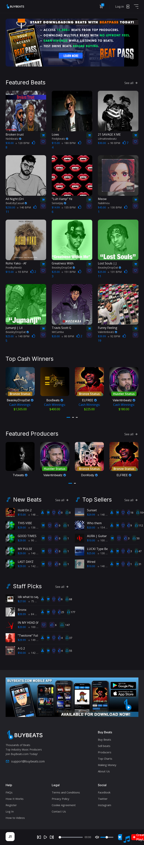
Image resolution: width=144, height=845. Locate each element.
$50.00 (22, 652)
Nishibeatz (13, 138)
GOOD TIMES (27, 535)
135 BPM (68, 207)
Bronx (22, 609)
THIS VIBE (25, 522)
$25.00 (91, 552)
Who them (94, 522)
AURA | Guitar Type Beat (104, 535)
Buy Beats (104, 739)
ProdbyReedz (14, 267)
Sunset (92, 510)
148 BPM (35, 514)
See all (131, 82)
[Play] (45, 837)
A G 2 (21, 648)
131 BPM (115, 271)
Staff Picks (27, 585)
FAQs (9, 792)
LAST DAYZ (25, 561)
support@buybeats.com (25, 761)
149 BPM (35, 639)
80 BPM (68, 336)
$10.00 (91, 540)
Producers (104, 751)
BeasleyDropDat (63, 267)
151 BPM (68, 271)
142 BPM (35, 565)
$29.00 (22, 527)
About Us (104, 771)
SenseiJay (59, 202)
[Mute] (97, 837)
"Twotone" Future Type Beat (38, 635)
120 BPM (22, 142)
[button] (70, 482)
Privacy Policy (60, 798)
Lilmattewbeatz (107, 138)
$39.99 (22, 613)
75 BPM (34, 600)
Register (11, 804)
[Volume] (106, 837)
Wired (91, 561)
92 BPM (114, 336)
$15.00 (22, 514)
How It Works (15, 798)
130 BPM (115, 207)
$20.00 (91, 527)
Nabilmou (104, 202)
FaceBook (104, 792)
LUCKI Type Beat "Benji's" (105, 548)
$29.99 (91, 514)
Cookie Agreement (64, 804)
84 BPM (34, 613)
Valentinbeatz (107, 331)
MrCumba (58, 331)
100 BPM (105, 540)
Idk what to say (28, 596)
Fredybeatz (60, 138)
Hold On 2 (25, 510)
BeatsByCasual (16, 202)
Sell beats (104, 745)
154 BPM (105, 527)
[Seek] (71, 837)
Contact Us (59, 811)
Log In (10, 811)
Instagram (104, 804)
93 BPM (22, 271)
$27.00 (22, 600)
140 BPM (24, 207)
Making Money (107, 764)
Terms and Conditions (66, 792)
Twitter (103, 798)
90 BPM (114, 142)
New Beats (27, 499)
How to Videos (15, 817)
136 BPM (35, 527)
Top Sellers (97, 499)
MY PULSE (25, 548)
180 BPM (68, 142)
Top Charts (105, 758)
